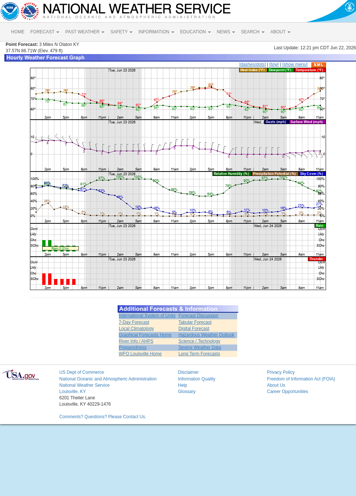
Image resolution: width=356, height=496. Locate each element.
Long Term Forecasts (199, 353)
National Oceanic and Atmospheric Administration (108, 379)
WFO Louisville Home (140, 353)
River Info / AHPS (136, 341)
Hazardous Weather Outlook (206, 334)
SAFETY (121, 31)
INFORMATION (156, 31)
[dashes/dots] (252, 64)
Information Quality (196, 379)
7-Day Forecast (134, 322)
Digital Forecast (193, 328)
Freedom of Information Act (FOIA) (301, 379)
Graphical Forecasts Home (145, 334)
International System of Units (147, 315)
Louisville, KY (72, 391)
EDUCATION (195, 31)
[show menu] (295, 64)
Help (182, 385)
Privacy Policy (281, 372)
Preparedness (133, 347)
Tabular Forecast (194, 322)
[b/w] (274, 64)
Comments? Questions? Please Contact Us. (102, 416)
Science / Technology (199, 341)
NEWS (226, 31)
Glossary (186, 391)
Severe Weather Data (199, 347)
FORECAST (44, 31)
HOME (17, 31)
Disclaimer (188, 372)
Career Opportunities (287, 391)
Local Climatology (136, 328)
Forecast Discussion (198, 315)
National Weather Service (84, 385)
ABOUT (280, 31)
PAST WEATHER (84, 31)
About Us (276, 385)
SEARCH (252, 31)
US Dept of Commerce (81, 372)
